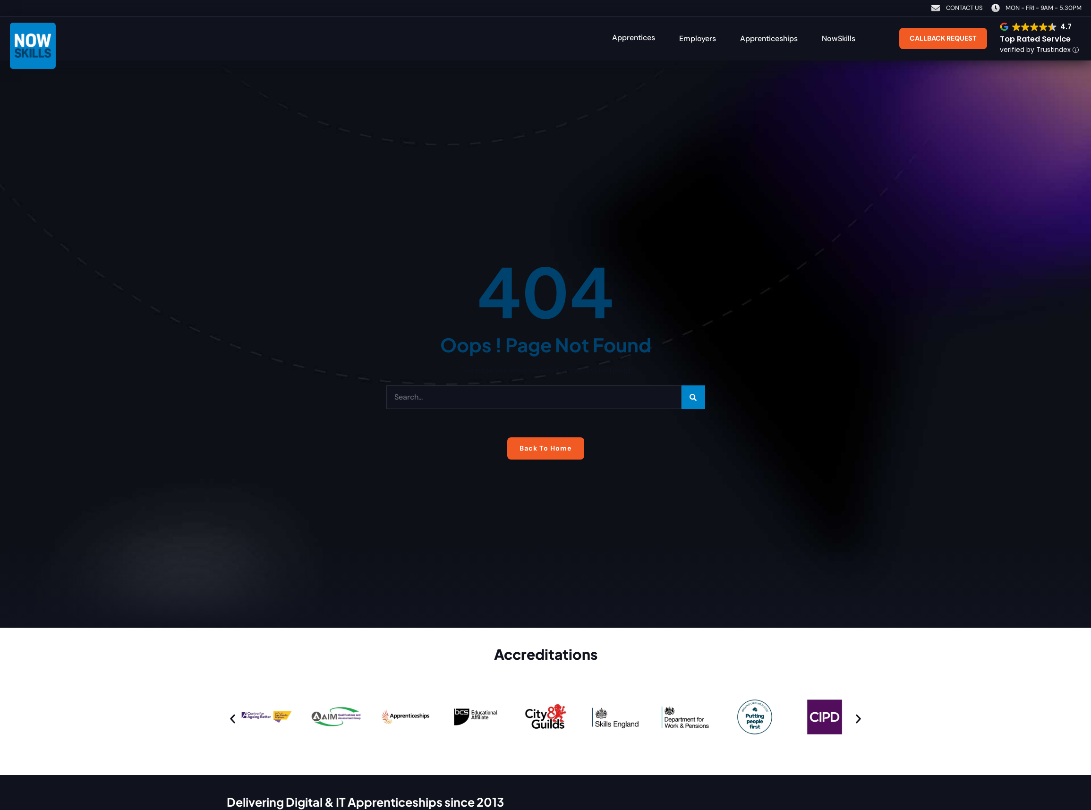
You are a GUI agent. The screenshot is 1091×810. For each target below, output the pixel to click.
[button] (639, 37)
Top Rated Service (1035, 39)
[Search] (693, 397)
